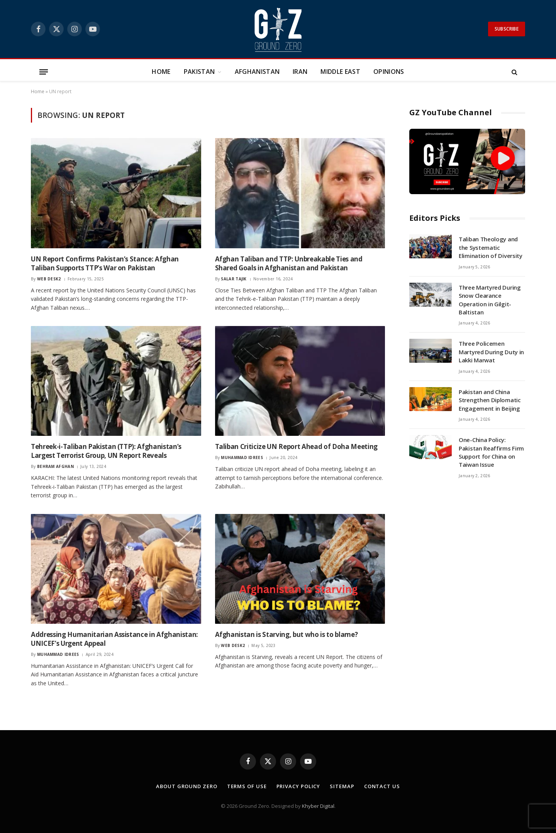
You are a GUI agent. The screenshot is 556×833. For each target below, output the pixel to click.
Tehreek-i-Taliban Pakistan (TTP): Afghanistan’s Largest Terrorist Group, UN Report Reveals (106, 451)
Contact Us (382, 786)
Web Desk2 (49, 279)
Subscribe (507, 29)
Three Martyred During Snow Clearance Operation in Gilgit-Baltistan (490, 299)
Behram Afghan (55, 466)
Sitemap (342, 786)
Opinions (388, 71)
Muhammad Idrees (242, 457)
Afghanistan (257, 71)
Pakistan (199, 71)
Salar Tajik (233, 279)
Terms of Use (247, 786)
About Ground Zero (186, 786)
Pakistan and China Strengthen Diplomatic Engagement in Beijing (490, 400)
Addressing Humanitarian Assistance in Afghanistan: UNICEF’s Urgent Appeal (114, 639)
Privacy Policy (298, 786)
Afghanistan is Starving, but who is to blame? (286, 634)
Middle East (340, 71)
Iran (300, 71)
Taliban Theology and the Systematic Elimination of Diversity (490, 247)
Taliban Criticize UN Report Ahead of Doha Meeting (296, 446)
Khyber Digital (318, 805)
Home (161, 71)
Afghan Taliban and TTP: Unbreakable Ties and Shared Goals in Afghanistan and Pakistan (289, 263)
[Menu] (43, 72)
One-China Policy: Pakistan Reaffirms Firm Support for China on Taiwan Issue (491, 452)
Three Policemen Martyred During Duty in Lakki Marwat (491, 352)
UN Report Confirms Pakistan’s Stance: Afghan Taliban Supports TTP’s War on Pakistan (105, 263)
